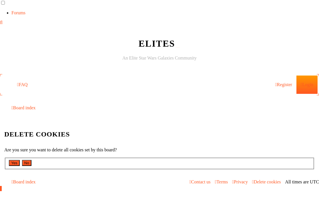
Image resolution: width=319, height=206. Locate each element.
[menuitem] (22, 85)
